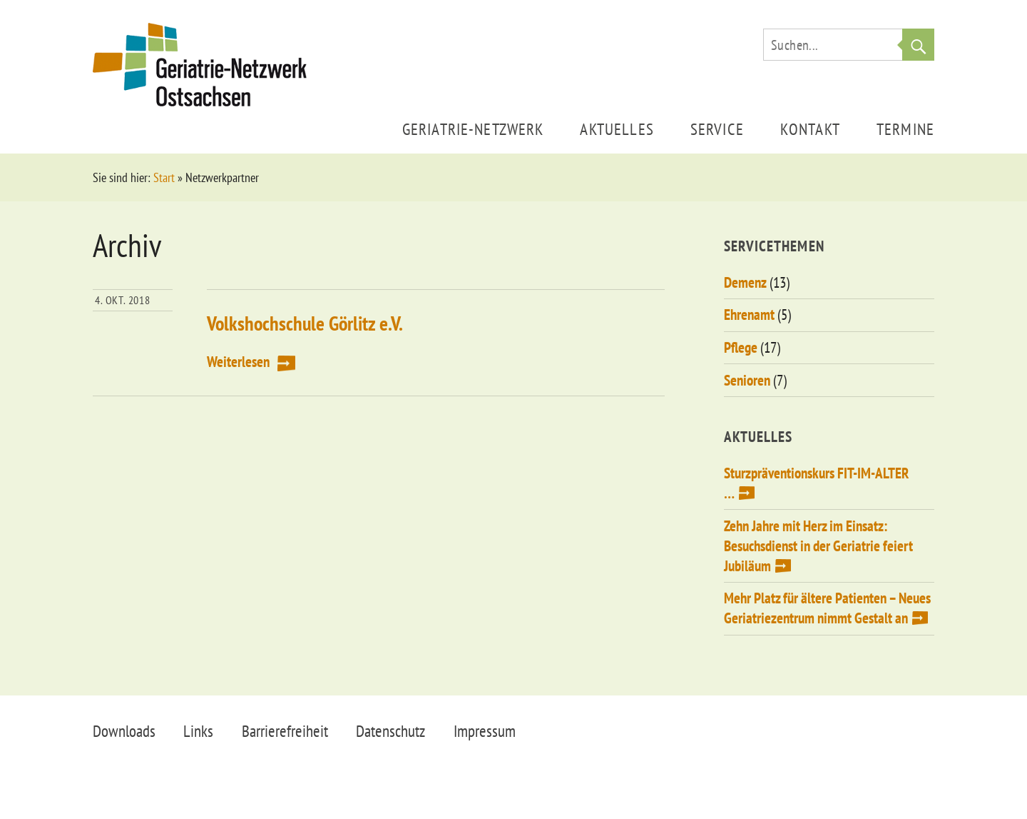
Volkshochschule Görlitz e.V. (305, 323)
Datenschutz (390, 730)
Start (164, 177)
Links (198, 730)
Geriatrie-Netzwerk (473, 129)
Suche (918, 45)
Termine (905, 129)
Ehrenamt (749, 314)
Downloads (124, 730)
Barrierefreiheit (285, 730)
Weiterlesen (238, 361)
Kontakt (810, 129)
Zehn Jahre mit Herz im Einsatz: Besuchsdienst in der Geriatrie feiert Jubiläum (818, 546)
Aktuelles (616, 129)
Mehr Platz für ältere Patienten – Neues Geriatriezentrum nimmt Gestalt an (827, 608)
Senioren (747, 380)
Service (717, 129)
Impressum (485, 730)
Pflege (740, 347)
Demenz (745, 282)
